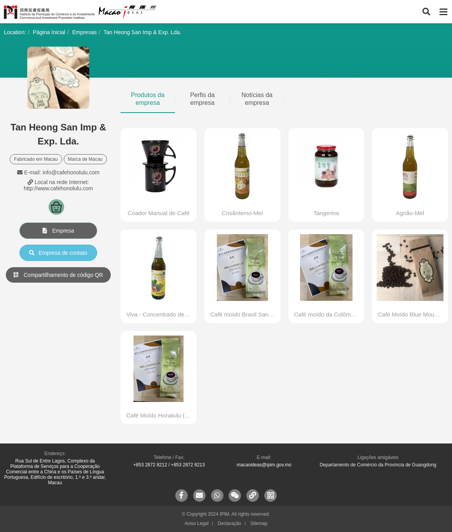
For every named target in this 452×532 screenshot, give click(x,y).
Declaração (229, 523)
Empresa (58, 231)
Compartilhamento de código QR (58, 275)
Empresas (84, 32)
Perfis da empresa (202, 99)
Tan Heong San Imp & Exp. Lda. (142, 32)
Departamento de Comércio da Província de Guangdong (377, 465)
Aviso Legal (197, 523)
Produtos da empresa (147, 99)
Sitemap (258, 523)
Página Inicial (49, 32)
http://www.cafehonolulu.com (58, 188)
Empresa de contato (58, 253)
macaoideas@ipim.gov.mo (264, 465)
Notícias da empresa (256, 99)
